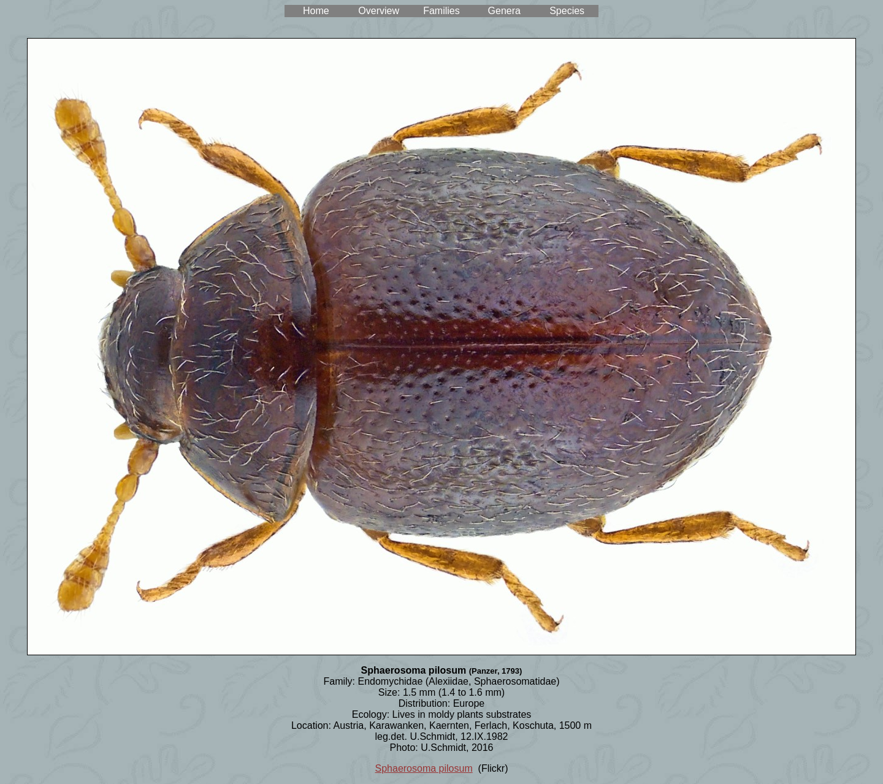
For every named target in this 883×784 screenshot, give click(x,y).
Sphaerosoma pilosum (424, 768)
